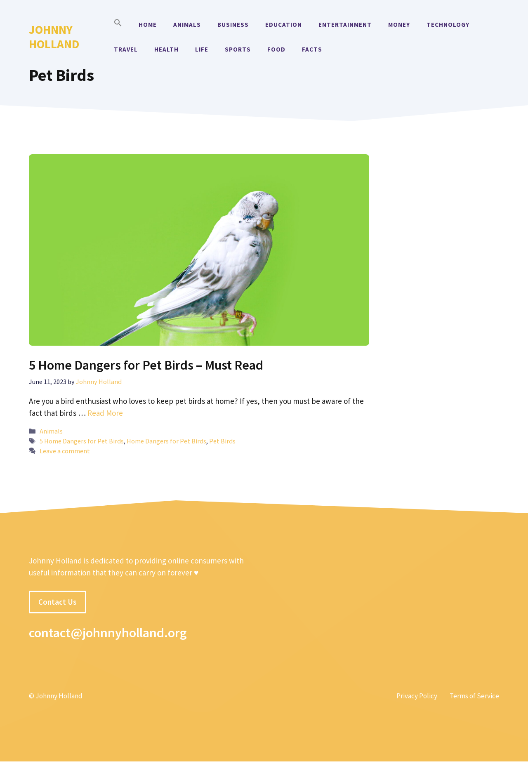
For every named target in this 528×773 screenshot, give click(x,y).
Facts (312, 49)
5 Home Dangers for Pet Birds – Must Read (146, 365)
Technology (448, 24)
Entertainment (345, 24)
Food (276, 49)
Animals (187, 24)
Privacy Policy (416, 695)
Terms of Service (474, 695)
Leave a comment (65, 451)
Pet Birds (222, 441)
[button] (118, 24)
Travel (126, 49)
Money (399, 24)
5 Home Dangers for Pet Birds (82, 441)
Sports (238, 49)
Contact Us (57, 602)
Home (148, 24)
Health (166, 49)
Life (201, 49)
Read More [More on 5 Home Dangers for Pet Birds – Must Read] (105, 413)
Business (233, 24)
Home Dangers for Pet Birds (166, 441)
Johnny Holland (54, 37)
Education (283, 24)
